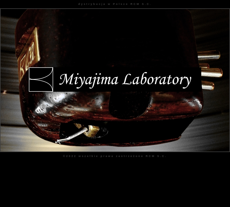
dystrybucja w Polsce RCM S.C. (115, 4)
